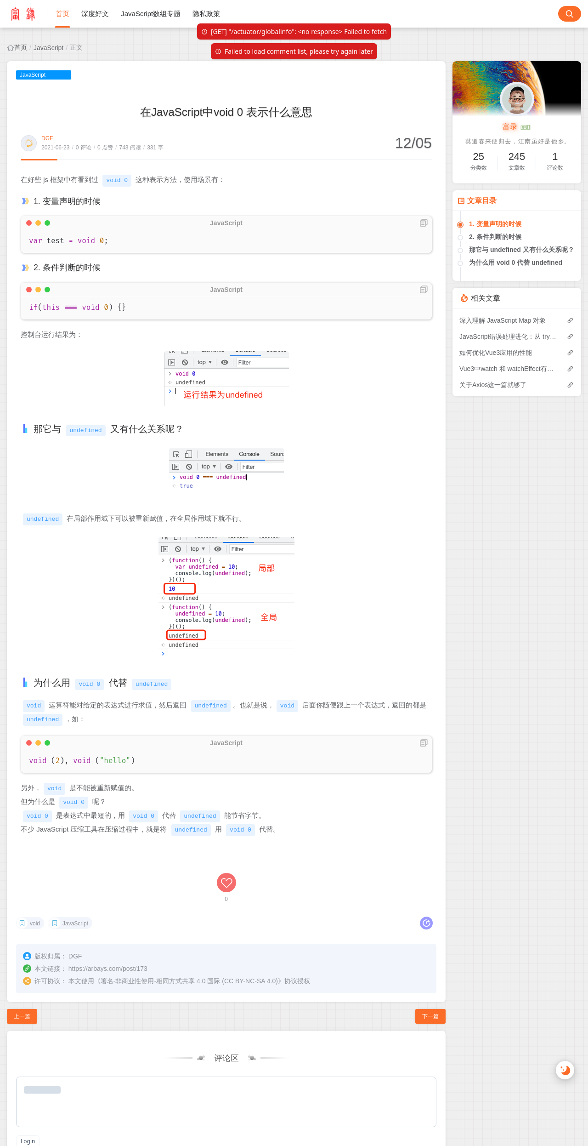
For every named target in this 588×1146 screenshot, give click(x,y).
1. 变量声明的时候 (495, 224)
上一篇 (22, 1014)
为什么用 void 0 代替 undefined (515, 262)
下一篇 (430, 1014)
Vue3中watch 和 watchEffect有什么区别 (508, 368)
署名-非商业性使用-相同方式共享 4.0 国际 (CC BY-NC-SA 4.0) (189, 979)
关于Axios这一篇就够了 (492, 384)
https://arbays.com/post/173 (107, 966)
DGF (47, 138)
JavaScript (48, 47)
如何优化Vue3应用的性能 (495, 352)
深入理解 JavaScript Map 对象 (502, 320)
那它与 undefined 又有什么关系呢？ (521, 249)
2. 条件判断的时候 (495, 236)
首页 (20, 47)
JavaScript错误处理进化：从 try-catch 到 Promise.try (508, 336)
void (35, 921)
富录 (517, 127)
